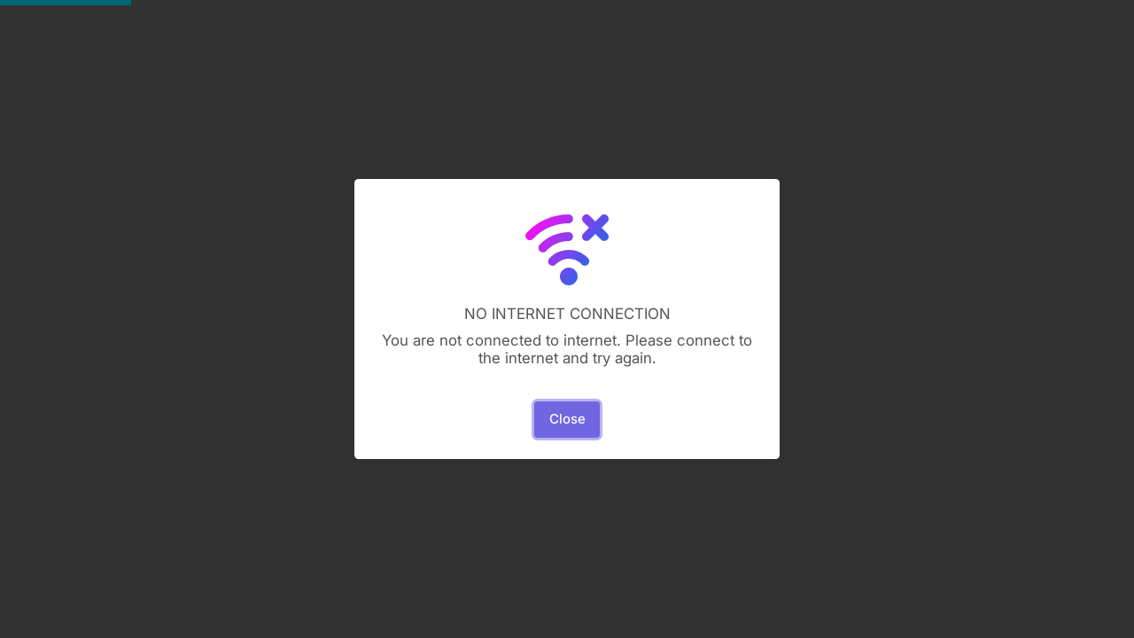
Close (567, 418)
